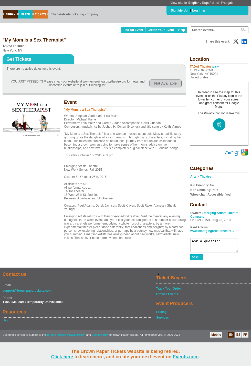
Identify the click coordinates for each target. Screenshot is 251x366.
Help (181, 30)
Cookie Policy (100, 337)
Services (162, 320)
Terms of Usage (56, 337)
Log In (196, 10)
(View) (215, 66)
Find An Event (133, 30)
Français (227, 3)
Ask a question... (216, 246)
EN (231, 337)
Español (208, 3)
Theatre (205, 176)
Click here (62, 356)
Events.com (186, 356)
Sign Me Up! (180, 10)
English (193, 3)
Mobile (216, 337)
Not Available (165, 83)
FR (245, 337)
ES (238, 337)
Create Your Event (161, 30)
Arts (193, 176)
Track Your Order (168, 291)
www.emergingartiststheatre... (212, 231)
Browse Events (167, 296)
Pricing (161, 314)
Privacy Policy (76, 337)
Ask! (195, 259)
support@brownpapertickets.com (27, 293)
